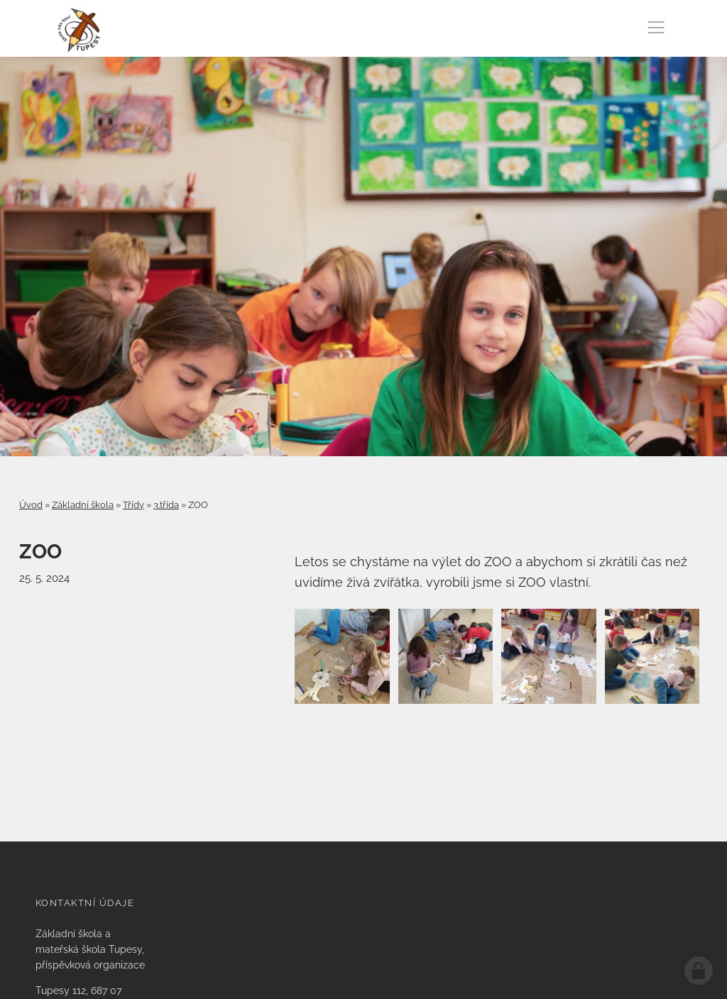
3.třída (166, 505)
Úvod (31, 505)
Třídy (133, 505)
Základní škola (83, 505)
